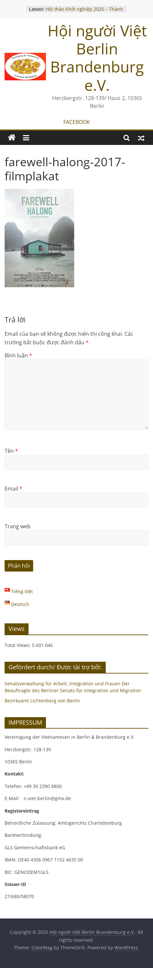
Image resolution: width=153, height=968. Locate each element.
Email (13, 488)
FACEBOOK (76, 122)
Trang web (18, 526)
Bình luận (18, 355)
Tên (11, 450)
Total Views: (18, 645)
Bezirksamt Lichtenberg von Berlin (42, 700)
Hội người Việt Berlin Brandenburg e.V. (97, 57)
